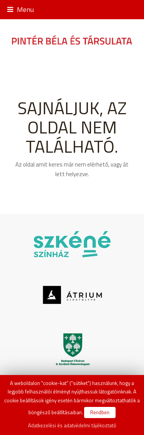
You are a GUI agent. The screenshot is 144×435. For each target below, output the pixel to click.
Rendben (99, 412)
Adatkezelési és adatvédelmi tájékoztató (72, 425)
